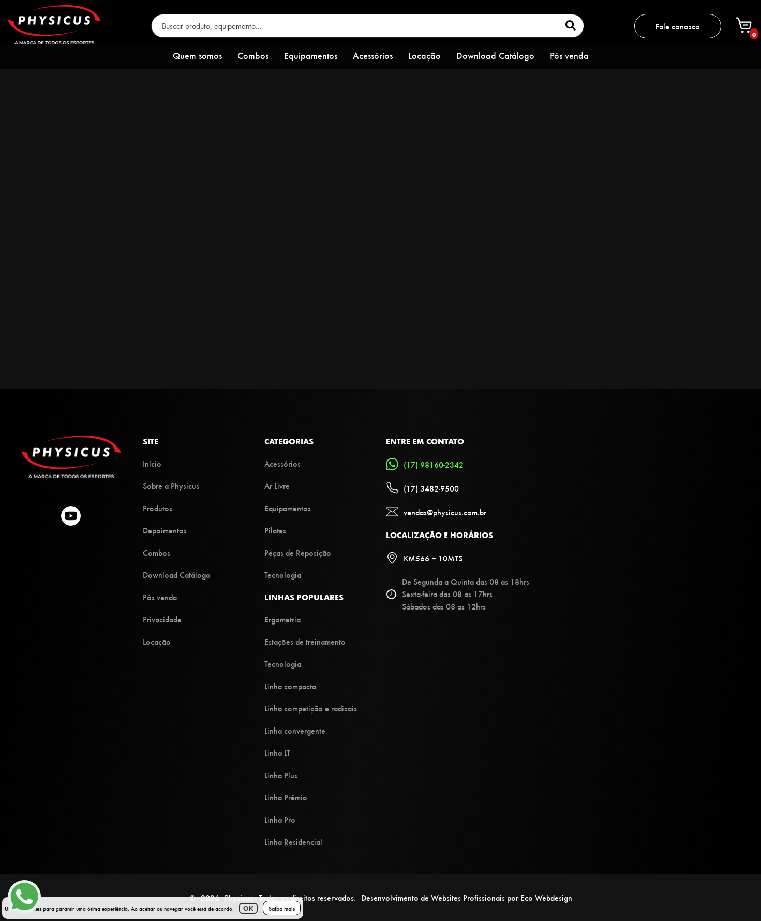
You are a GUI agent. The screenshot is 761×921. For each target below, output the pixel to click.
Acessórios (373, 55)
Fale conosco (677, 26)
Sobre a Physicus (171, 485)
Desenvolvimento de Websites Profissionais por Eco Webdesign (466, 897)
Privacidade (162, 619)
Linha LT (277, 752)
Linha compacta (290, 685)
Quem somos (197, 55)
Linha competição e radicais (310, 708)
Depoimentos (165, 530)
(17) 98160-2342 (425, 464)
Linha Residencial (293, 841)
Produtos (157, 507)
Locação (424, 55)
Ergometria (282, 619)
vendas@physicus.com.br (436, 512)
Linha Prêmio (285, 797)
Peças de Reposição (297, 552)
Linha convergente (294, 730)
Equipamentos (310, 55)
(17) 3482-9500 (422, 488)
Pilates (275, 530)
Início (152, 463)
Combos (252, 55)
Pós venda (569, 55)
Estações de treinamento (305, 641)
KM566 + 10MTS (424, 558)
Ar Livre (277, 485)
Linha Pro (279, 819)
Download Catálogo (495, 55)
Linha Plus (280, 774)
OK (248, 908)
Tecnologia (282, 574)
